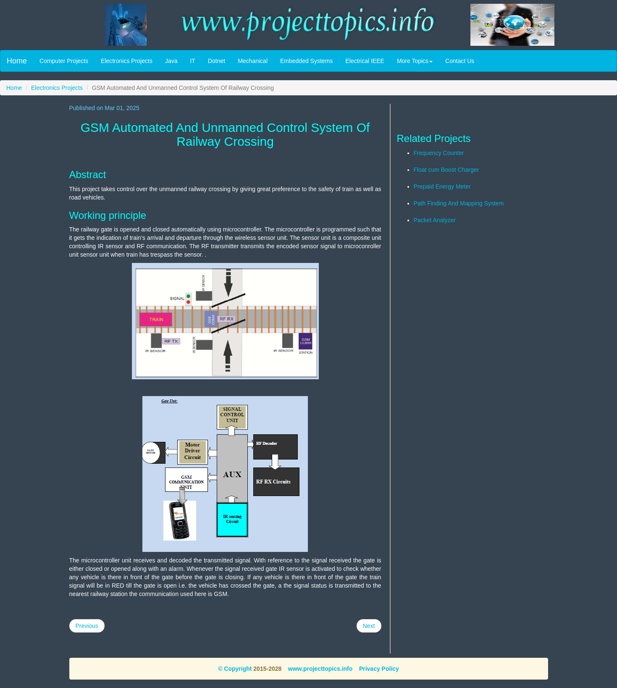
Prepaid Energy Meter (442, 186)
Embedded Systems (306, 61)
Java (171, 61)
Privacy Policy (379, 668)
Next (369, 625)
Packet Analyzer (435, 220)
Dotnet (216, 61)
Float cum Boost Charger (446, 169)
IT (192, 61)
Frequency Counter (439, 153)
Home (17, 61)
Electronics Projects (126, 61)
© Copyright (235, 668)
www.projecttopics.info (320, 668)
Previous (87, 625)
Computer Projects (63, 61)
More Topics (415, 61)
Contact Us (459, 61)
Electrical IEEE (364, 61)
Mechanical (253, 61)
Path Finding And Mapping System (459, 203)
